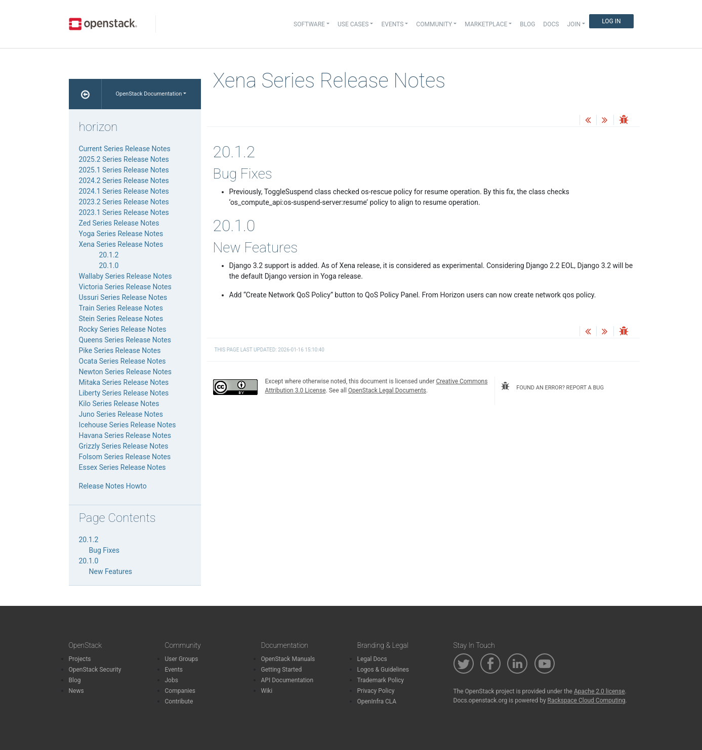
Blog (527, 24)
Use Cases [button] (353, 24)
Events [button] (392, 24)
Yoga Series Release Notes (121, 234)
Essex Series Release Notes (122, 467)
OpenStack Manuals (288, 659)
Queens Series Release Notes (125, 340)
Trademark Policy (380, 680)
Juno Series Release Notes (121, 414)
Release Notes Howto (113, 486)
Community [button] (434, 24)
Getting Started (281, 669)
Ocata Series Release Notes (122, 361)
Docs (551, 24)
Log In (611, 21)
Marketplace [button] (486, 24)
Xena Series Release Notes (121, 244)
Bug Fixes (104, 550)
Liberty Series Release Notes (124, 393)
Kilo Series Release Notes (119, 404)
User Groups (181, 659)
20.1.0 (109, 265)
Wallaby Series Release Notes (125, 276)
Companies (180, 690)
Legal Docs (372, 659)
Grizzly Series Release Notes (124, 446)
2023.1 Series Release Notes (124, 212)
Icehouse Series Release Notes (127, 425)
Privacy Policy (376, 690)
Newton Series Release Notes (125, 372)
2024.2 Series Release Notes (124, 181)
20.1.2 (109, 255)
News (76, 690)
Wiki (267, 690)
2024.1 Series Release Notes (124, 191)
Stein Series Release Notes (121, 319)
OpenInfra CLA (377, 701)
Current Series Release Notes (125, 149)
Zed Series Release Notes (119, 223)
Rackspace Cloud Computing (587, 700)
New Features (111, 571)
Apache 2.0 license (599, 691)
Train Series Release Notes (121, 308)
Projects (80, 659)
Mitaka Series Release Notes (124, 382)
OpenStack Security (95, 669)
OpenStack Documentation (149, 94)
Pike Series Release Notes (120, 350)
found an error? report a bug (552, 386)
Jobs (171, 680)
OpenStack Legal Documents (387, 390)
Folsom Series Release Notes (125, 457)
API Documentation (287, 680)
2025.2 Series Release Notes (124, 159)
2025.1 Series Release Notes (124, 170)
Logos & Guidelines (383, 669)
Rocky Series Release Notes (123, 329)
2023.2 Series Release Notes (124, 202)
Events (174, 669)
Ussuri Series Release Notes (123, 297)
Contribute (179, 701)
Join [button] (574, 24)
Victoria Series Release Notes (125, 287)
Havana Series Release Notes (125, 435)
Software (309, 24)
